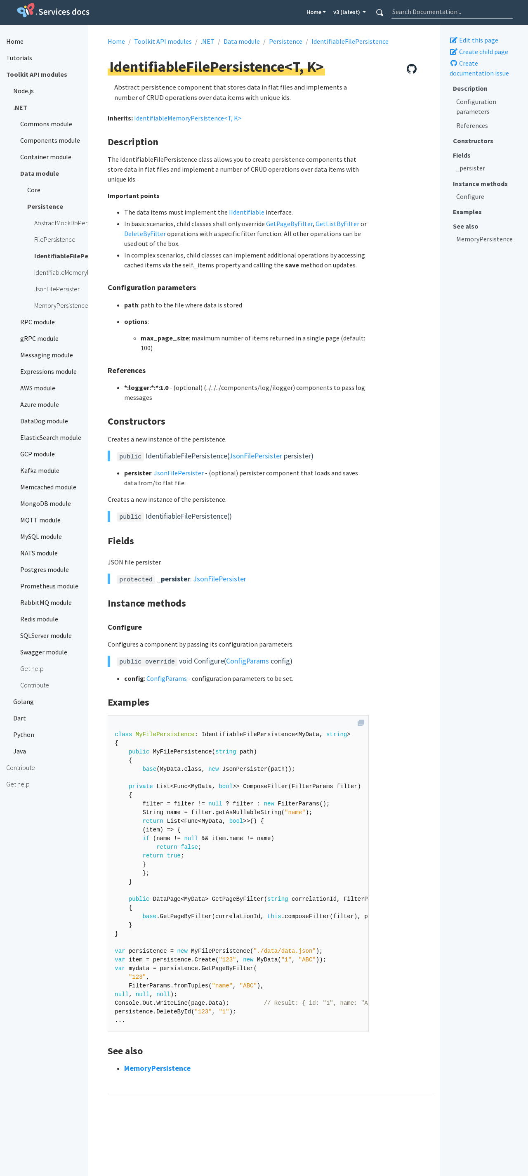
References (472, 125)
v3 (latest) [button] (347, 12)
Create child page (479, 51)
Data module (242, 41)
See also (465, 226)
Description (470, 88)
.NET (207, 41)
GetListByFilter (337, 224)
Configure (470, 196)
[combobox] (452, 11)
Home (313, 12)
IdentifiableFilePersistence (350, 41)
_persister (470, 168)
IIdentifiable (246, 212)
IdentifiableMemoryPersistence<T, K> (188, 118)
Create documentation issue (479, 68)
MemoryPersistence (484, 239)
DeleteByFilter (145, 233)
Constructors (473, 141)
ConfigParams (247, 661)
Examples (467, 212)
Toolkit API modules (163, 41)
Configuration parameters (476, 106)
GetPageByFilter (289, 224)
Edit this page (474, 40)
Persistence (285, 41)
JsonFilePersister (255, 455)
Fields (462, 155)
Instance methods (480, 183)
